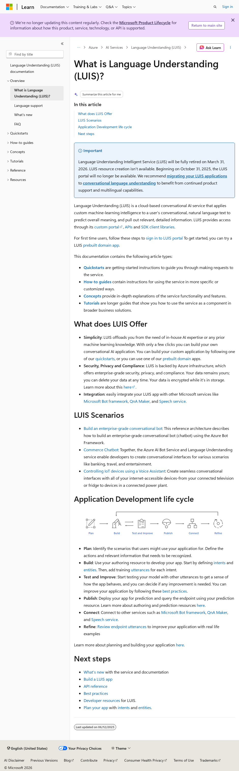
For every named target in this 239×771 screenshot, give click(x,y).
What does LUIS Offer (95, 113)
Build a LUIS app (98, 679)
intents (220, 562)
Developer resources (102, 700)
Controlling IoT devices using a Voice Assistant (124, 471)
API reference (95, 686)
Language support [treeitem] (28, 105)
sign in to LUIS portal (164, 238)
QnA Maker (140, 401)
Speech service (172, 401)
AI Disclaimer (14, 760)
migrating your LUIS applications (197, 175)
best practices (174, 591)
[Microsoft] (9, 7)
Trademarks (209, 760)
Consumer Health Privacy (144, 760)
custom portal (106, 226)
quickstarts (105, 358)
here (127, 387)
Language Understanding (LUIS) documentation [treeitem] (35, 68)
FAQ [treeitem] (17, 124)
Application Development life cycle (105, 126)
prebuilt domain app (101, 245)
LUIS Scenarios (89, 120)
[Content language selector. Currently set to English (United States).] (27, 748)
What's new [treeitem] (23, 114)
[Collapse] (62, 43)
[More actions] (230, 47)
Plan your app (96, 707)
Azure (93, 47)
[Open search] (215, 6)
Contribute (89, 760)
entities (90, 569)
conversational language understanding (119, 183)
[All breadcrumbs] (78, 47)
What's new (94, 672)
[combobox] (35, 54)
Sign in (227, 6)
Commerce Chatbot (101, 449)
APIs (128, 226)
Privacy (109, 760)
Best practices (96, 693)
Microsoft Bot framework (106, 401)
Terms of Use (184, 760)
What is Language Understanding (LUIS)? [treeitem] (32, 93)
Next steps (86, 133)
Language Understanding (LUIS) (156, 47)
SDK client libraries (157, 226)
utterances (140, 569)
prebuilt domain (177, 358)
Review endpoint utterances (121, 626)
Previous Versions (44, 760)
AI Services (114, 47)
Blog (67, 760)
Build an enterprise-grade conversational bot (123, 428)
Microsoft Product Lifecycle (145, 22)
